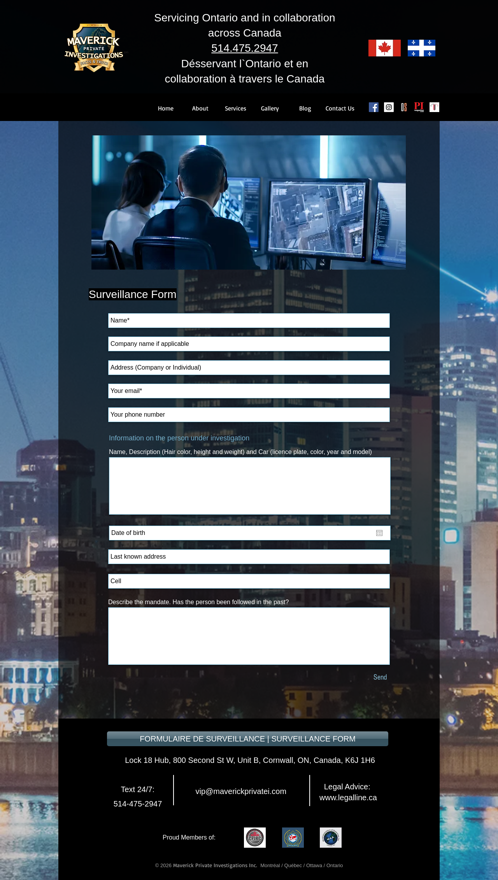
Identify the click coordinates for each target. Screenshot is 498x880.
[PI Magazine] (419, 107)
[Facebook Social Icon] (374, 107)
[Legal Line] (434, 107)
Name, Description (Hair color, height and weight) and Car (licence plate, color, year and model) (240, 452)
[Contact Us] (340, 108)
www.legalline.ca (348, 797)
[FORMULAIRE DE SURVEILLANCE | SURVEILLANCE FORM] (247, 738)
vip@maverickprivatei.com (239, 791)
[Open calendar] (379, 533)
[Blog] (305, 108)
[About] (200, 108)
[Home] (166, 108)
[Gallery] (270, 108)
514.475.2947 (244, 48)
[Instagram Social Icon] (389, 107)
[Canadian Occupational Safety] (404, 107)
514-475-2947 (138, 803)
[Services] (235, 108)
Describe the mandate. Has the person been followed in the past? (198, 602)
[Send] (380, 677)
